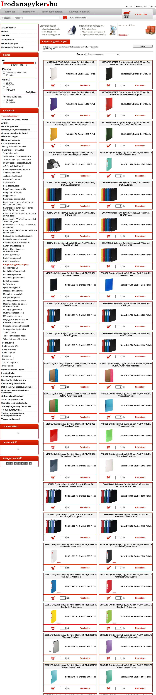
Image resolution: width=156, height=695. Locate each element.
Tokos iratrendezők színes (15, 339)
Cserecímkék (9, 182)
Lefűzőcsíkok (9, 284)
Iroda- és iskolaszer (61, 47)
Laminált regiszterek (12, 274)
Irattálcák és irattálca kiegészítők (18, 236)
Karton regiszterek (11, 261)
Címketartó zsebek (11, 179)
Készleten (10, 75)
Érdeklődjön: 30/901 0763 (16, 73)
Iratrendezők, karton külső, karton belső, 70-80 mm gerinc (18, 209)
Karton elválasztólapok (13, 246)
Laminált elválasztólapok (14, 271)
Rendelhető (10, 102)
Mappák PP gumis (11, 297)
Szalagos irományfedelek (14, 329)
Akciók (4, 123)
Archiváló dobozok (11, 173)
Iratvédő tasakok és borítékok (16, 242)
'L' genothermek (10, 153)
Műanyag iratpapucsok (13, 313)
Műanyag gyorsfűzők (12, 309)
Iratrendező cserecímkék (14, 199)
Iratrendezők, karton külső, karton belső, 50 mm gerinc (18, 203)
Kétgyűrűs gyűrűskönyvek (16, 264)
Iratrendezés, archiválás (79, 47)
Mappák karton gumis (13, 291)
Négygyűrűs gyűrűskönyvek (15, 319)
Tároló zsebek (9, 332)
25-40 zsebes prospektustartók (17, 159)
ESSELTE (10, 85)
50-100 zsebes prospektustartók (17, 163)
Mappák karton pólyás (13, 294)
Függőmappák (9, 195)
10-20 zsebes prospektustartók (17, 156)
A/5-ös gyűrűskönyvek (13, 166)
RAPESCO (10, 90)
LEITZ (8, 88)
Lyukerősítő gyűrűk (11, 287)
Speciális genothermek (13, 322)
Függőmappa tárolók (12, 192)
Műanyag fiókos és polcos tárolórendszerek (15, 305)
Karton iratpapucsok (12, 258)
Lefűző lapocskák (11, 281)
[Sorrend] (103, 54)
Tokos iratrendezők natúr (14, 336)
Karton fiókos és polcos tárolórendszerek (13, 250)
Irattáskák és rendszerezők (15, 239)
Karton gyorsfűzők (11, 255)
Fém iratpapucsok (11, 186)
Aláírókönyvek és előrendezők (16, 169)
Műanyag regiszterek (12, 316)
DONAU (9, 83)
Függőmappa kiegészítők (14, 189)
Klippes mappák (10, 268)
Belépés (129, 6)
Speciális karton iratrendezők (16, 326)
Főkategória (47, 47)
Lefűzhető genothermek (14, 278)
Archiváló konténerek (12, 176)
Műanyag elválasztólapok (14, 300)
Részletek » (123, 35)
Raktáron (9, 100)
